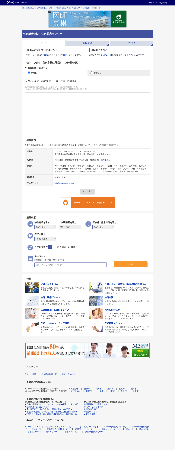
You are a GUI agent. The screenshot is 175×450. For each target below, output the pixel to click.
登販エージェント (72, 432)
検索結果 (86, 8)
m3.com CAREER (32, 427)
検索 (131, 264)
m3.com (44, 55)
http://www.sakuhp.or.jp (64, 183)
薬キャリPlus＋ (52, 432)
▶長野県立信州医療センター (96, 404)
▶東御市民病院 (91, 409)
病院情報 (87, 43)
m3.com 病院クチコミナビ (115, 427)
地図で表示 (105, 160)
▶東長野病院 (89, 414)
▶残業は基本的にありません (37, 407)
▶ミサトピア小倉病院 (93, 407)
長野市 (87, 389)
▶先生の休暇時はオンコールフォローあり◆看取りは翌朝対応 (51, 404)
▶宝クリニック (91, 412)
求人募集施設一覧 (49, 374)
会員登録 (163, 3)
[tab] (44, 43)
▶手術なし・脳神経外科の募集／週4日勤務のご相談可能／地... (51, 414)
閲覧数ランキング (69, 374)
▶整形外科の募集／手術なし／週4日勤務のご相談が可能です (51, 412)
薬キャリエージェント (111, 429)
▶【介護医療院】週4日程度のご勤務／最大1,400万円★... (49, 409)
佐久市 (122, 389)
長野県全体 (73, 389)
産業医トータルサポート (85, 429)
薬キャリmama (34, 432)
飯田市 (134, 389)
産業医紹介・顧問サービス (58, 429)
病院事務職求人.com (94, 432)
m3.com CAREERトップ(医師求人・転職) (37, 8)
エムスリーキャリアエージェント (59, 427)
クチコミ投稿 (30, 374)
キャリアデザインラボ (89, 427)
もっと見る (87, 191)
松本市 (99, 389)
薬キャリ (130, 429)
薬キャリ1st (144, 429)
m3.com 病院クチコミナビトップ (68, 8)
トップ (43, 43)
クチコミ (131, 43)
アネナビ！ (36, 429)
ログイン (153, 3)
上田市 (110, 389)
